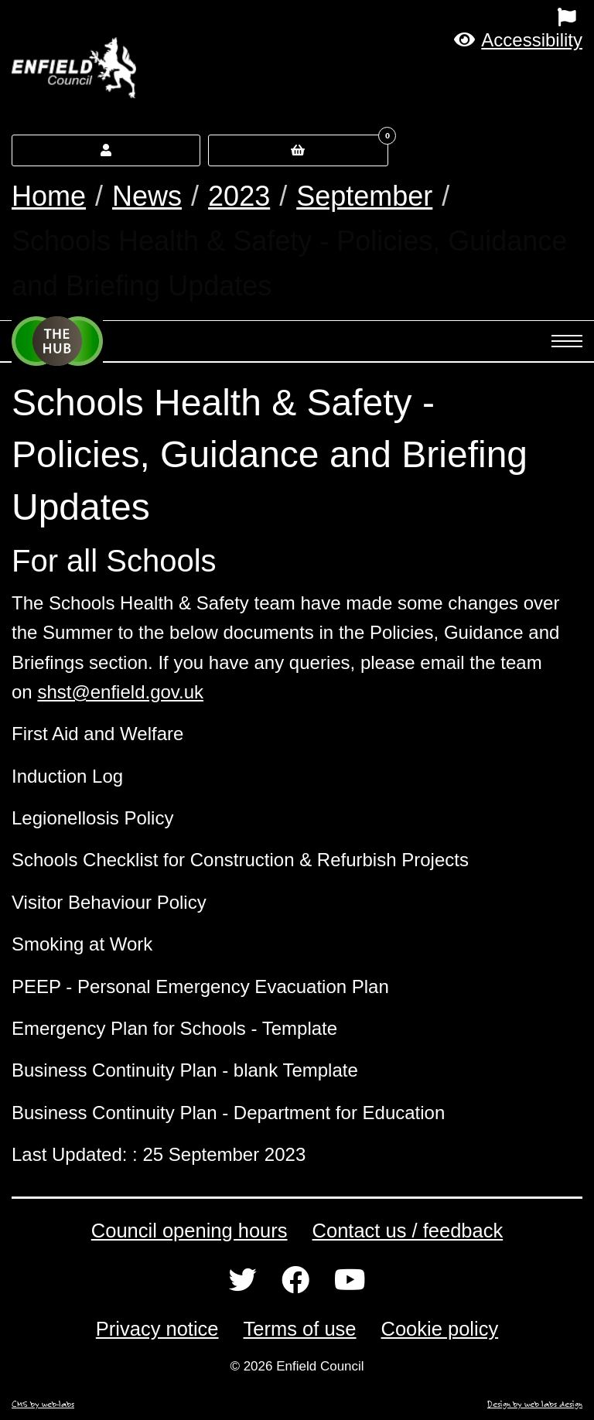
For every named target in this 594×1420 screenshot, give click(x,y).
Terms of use (300, 1329)
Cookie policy (440, 1329)
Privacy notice (157, 1329)
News (147, 196)
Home (49, 196)
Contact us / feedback (408, 1230)
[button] (518, 39)
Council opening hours (189, 1230)
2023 (239, 196)
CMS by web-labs (43, 1404)
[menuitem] (371, 17)
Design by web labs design (534, 1404)
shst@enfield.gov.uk (120, 691)
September (364, 196)
